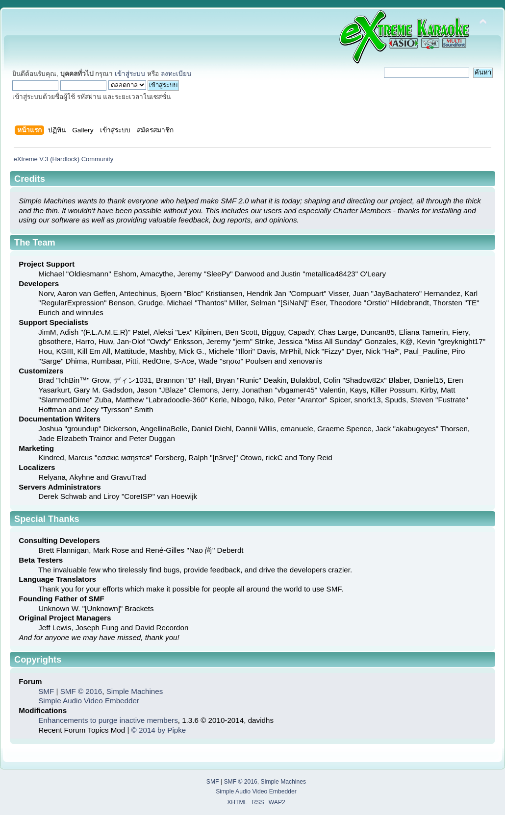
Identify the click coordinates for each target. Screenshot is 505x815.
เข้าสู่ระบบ (130, 73)
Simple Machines (134, 691)
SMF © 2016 (81, 691)
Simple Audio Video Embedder (88, 700)
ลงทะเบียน (176, 73)
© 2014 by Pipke (158, 730)
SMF (46, 691)
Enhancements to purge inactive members (108, 720)
